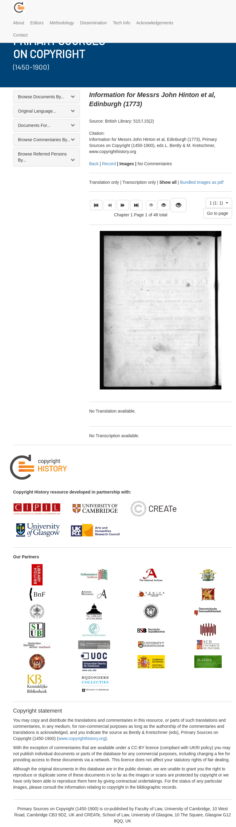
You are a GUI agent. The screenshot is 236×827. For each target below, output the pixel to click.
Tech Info (121, 22)
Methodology (62, 22)
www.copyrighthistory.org (82, 738)
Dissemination (93, 22)
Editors (37, 22)
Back (94, 163)
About (18, 22)
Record (109, 163)
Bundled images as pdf (201, 182)
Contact (20, 35)
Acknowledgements (154, 22)
